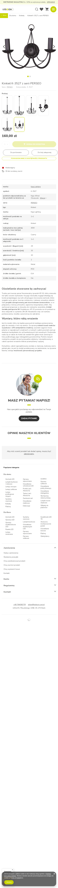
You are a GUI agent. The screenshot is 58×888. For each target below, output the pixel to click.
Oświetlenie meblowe (27, 502)
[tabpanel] (29, 46)
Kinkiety (21, 16)
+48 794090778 (19, 604)
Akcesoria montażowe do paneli (46, 524)
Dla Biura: (7, 512)
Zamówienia (9, 548)
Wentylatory (45, 536)
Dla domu (12, 16)
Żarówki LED (9, 479)
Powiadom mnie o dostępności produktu (29, 158)
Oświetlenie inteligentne (45, 492)
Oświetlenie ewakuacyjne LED (27, 527)
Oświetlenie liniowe (45, 530)
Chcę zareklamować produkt (14, 561)
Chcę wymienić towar (12, 569)
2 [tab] (30, 76)
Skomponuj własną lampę (46, 497)
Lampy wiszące (10, 487)
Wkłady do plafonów (44, 507)
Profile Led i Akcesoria (27, 490)
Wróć (4, 15)
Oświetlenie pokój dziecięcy (46, 487)
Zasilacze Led (28, 498)
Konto (6, 579)
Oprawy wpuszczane (27, 480)
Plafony (8, 507)
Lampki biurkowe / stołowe (11, 483)
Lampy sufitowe (11, 489)
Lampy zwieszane (9, 533)
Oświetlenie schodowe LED (28, 485)
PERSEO (10, 87)
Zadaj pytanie (29, 418)
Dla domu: (7, 474)
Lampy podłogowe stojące (9, 494)
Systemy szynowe (8, 500)
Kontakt (7, 573)
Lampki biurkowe (29, 522)
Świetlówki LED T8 (46, 518)
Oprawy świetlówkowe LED (10, 525)
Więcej (42, 198)
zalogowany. (29, 454)
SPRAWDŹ (51, 2)
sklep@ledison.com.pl (36, 604)
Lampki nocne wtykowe (45, 502)
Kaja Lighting (36, 187)
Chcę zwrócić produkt (12, 565)
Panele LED (9, 529)
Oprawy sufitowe (44, 483)
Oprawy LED (9, 520)
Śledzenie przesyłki (11, 557)
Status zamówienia (11, 553)
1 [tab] (28, 76)
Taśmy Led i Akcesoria (27, 495)
